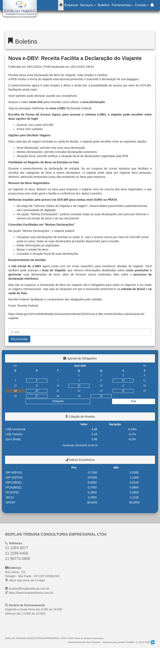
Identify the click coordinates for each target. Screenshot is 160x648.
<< (15, 365)
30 (101, 396)
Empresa (71, 5)
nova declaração (93, 102)
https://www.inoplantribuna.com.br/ (31, 592)
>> (144, 365)
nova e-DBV (57, 108)
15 (79, 385)
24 (123, 390)
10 (123, 380)
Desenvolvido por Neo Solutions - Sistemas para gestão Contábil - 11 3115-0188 (111, 642)
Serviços (88, 5)
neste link (36, 102)
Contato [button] (142, 5)
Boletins (104, 5)
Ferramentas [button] (122, 5)
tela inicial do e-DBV (26, 266)
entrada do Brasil (133, 289)
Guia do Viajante (54, 270)
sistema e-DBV (95, 114)
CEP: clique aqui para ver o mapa (32, 576)
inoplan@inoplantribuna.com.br (29, 588)
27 (36, 396)
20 (36, 390)
